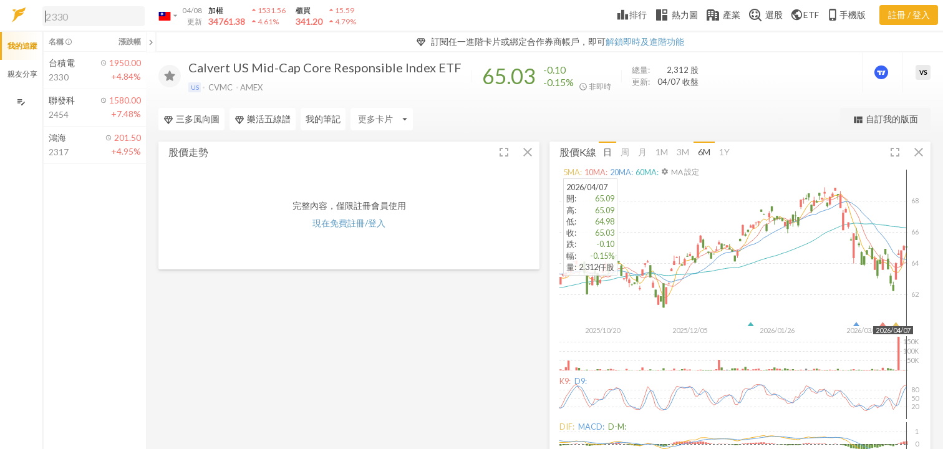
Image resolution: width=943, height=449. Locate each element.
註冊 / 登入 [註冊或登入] (909, 14)
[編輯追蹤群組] (21, 102)
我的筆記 (323, 118)
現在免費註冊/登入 (348, 223)
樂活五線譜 (263, 119)
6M (704, 152)
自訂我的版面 (885, 119)
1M (661, 152)
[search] (93, 16)
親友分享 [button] (22, 74)
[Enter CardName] (382, 119)
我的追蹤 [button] (22, 46)
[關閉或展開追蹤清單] (151, 42)
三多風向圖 (191, 119)
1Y (724, 152)
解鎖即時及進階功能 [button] (645, 41)
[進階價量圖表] (882, 72)
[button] (91, 15)
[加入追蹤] (169, 76)
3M (683, 152)
